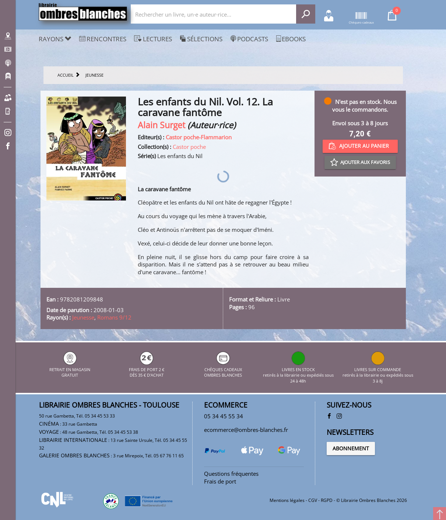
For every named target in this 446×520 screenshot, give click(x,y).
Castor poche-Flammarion (199, 137)
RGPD (327, 500)
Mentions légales (287, 500)
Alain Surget (161, 125)
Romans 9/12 (114, 317)
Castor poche (189, 146)
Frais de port (220, 481)
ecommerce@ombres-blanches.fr (246, 429)
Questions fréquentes (231, 473)
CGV (312, 500)
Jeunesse (83, 317)
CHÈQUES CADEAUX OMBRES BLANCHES (223, 369)
